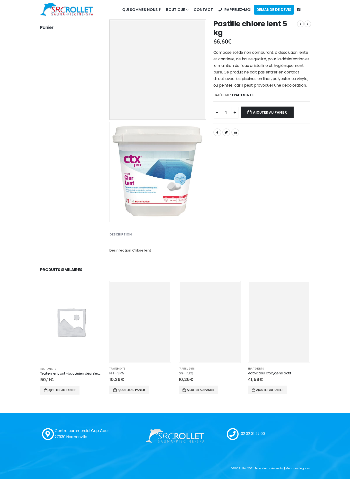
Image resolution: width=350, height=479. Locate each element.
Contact (203, 9)
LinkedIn (235, 132)
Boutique (175, 9)
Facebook (217, 132)
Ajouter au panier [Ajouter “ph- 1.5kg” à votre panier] (200, 390)
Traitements (243, 95)
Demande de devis (273, 9)
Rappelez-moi (234, 9)
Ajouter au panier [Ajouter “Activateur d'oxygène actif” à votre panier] (269, 390)
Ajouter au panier (270, 112)
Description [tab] (120, 234)
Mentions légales (298, 468)
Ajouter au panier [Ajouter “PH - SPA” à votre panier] (131, 390)
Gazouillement (226, 132)
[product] (71, 322)
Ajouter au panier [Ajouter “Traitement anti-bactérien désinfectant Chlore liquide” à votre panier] (62, 390)
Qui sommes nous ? (141, 9)
